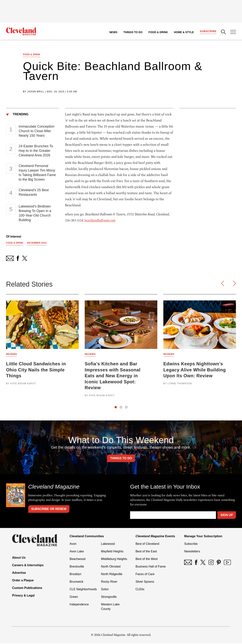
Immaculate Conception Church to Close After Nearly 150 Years (36, 131)
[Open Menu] (233, 32)
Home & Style (184, 32)
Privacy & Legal (23, 596)
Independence (79, 605)
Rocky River (109, 582)
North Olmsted (110, 567)
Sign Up (226, 515)
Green (74, 597)
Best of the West (147, 559)
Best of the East (146, 552)
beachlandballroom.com (99, 220)
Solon (105, 590)
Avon (73, 544)
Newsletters (192, 552)
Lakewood (108, 544)
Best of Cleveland (147, 544)
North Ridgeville (111, 574)
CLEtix (140, 590)
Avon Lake (77, 552)
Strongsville (109, 597)
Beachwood (77, 559)
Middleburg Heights (114, 559)
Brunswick (76, 582)
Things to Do (132, 32)
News (113, 32)
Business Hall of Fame (151, 567)
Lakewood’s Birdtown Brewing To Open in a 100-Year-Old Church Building (35, 213)
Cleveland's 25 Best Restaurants (34, 192)
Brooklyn (75, 574)
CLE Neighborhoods (83, 590)
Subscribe (208, 31)
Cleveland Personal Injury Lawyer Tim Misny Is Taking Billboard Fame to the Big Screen (37, 173)
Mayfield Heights (112, 552)
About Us (19, 558)
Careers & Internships (27, 566)
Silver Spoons (145, 582)
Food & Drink (158, 32)
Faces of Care (145, 574)
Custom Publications (27, 588)
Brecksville (77, 567)
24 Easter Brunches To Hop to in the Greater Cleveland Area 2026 (36, 150)
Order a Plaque (23, 581)
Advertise (19, 573)
